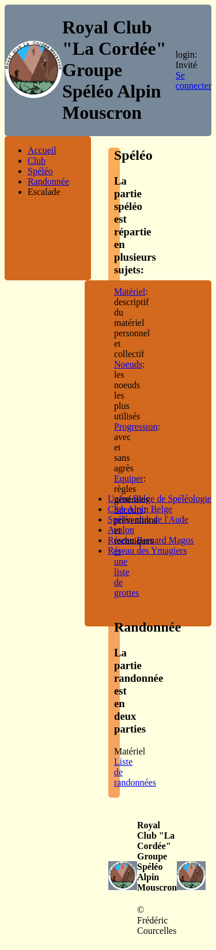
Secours (128, 510)
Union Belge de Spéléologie (159, 499)
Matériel (129, 291)
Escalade (44, 192)
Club (37, 161)
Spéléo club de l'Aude (148, 519)
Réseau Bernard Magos (151, 540)
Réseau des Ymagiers (147, 550)
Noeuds (128, 364)
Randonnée (48, 181)
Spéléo (40, 171)
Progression (136, 426)
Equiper (128, 478)
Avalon (121, 530)
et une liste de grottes (126, 572)
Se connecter (193, 80)
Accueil (42, 150)
